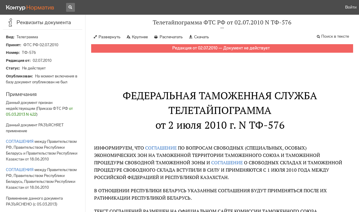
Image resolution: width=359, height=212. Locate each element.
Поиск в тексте (335, 36)
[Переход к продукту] (30, 7)
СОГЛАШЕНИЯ (20, 141)
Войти (351, 7)
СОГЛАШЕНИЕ (161, 148)
